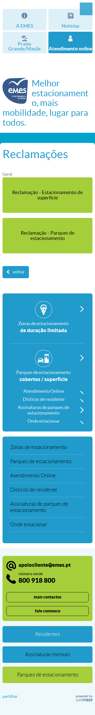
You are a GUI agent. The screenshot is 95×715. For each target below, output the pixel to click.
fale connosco (47, 611)
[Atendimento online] (70, 42)
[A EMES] (25, 19)
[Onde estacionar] (47, 420)
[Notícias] (70, 19)
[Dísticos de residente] (47, 398)
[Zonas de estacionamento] (47, 322)
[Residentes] (47, 634)
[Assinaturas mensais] (47, 654)
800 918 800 (36, 577)
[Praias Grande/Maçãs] (25, 42)
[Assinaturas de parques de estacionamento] (47, 409)
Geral (7, 174)
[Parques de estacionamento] (47, 368)
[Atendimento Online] (47, 390)
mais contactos (47, 597)
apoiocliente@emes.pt (44, 565)
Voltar (19, 271)
